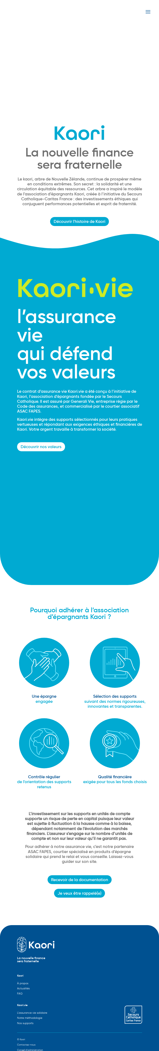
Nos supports (25, 1023)
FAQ (19, 993)
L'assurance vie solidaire (32, 1012)
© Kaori (21, 1039)
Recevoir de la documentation (79, 879)
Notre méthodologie (29, 1018)
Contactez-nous (26, 1044)
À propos (22, 983)
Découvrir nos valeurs (41, 446)
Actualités (23, 988)
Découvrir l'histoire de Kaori (79, 221)
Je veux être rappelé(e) (79, 893)
